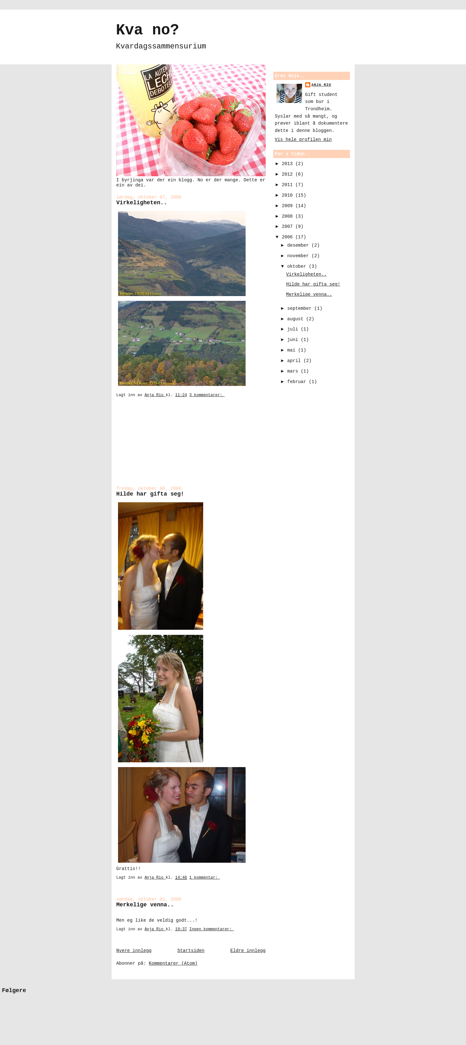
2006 (288, 237)
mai (292, 350)
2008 (288, 216)
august (296, 319)
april (295, 360)
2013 (288, 163)
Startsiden (190, 950)
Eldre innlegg (247, 950)
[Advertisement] (148, 446)
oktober (298, 266)
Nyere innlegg (134, 950)
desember (299, 245)
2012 (288, 174)
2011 (288, 184)
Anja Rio (321, 85)
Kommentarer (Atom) (173, 963)
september (300, 308)
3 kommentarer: (207, 395)
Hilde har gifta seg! (150, 494)
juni (293, 339)
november (299, 255)
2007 (288, 226)
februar (298, 381)
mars (293, 371)
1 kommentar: (204, 877)
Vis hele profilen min (303, 139)
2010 (288, 195)
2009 (288, 205)
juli (293, 329)
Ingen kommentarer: (211, 929)
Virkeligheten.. (141, 203)
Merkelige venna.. (145, 905)
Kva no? (147, 30)
